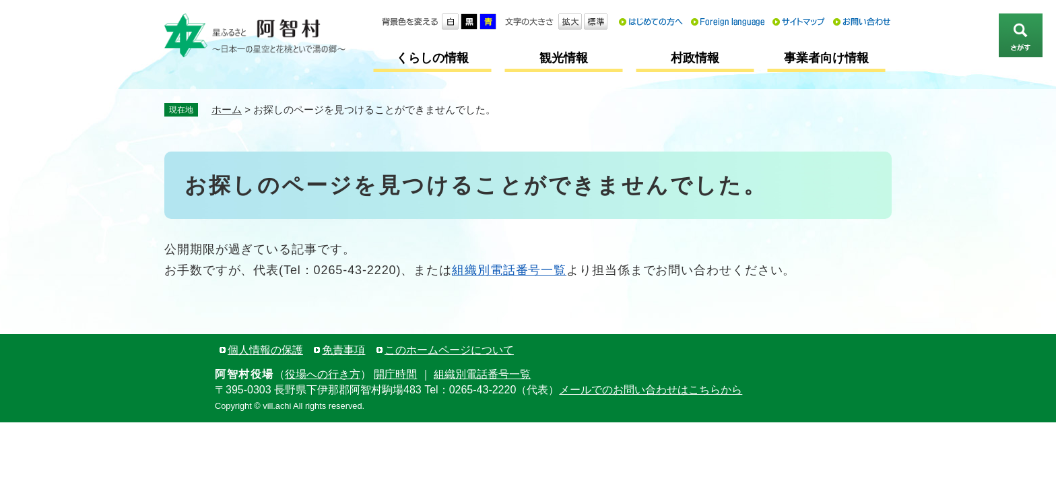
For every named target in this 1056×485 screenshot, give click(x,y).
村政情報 (695, 58)
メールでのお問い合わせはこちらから (650, 389)
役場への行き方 (322, 374)
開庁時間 (395, 374)
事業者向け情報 (826, 58)
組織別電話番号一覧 (509, 270)
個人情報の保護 (265, 350)
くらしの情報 (432, 58)
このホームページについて (449, 350)
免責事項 (343, 350)
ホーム (226, 109)
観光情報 (563, 58)
